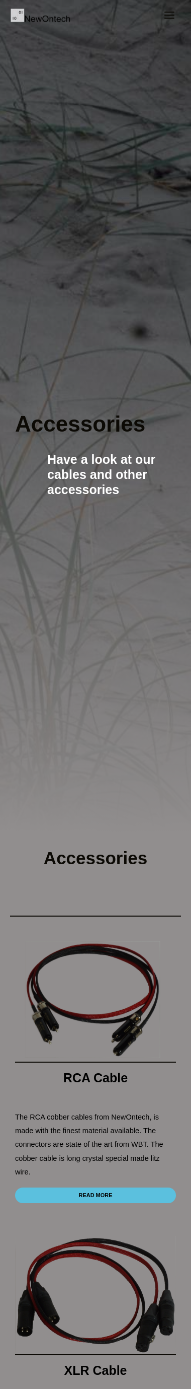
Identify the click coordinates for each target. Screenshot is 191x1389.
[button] (95, 1195)
